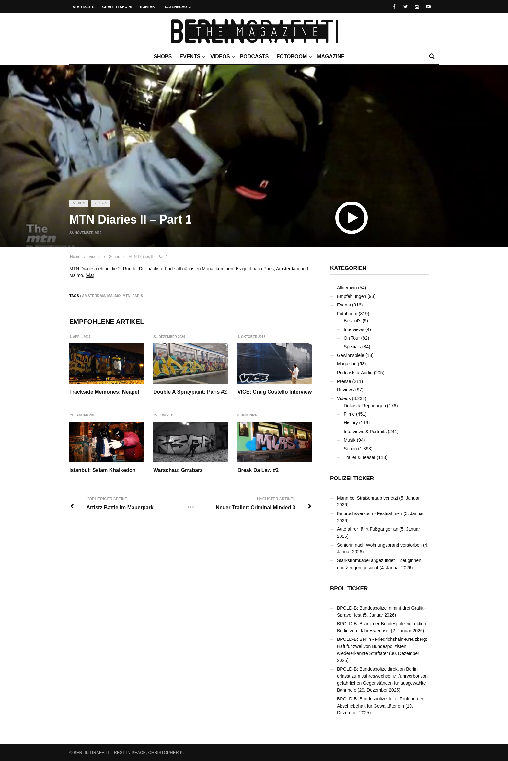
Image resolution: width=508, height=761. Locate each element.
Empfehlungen (351, 296)
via (90, 275)
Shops (163, 56)
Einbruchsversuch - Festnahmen (369, 513)
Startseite (84, 7)
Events (191, 57)
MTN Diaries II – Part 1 (148, 256)
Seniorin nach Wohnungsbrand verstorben (379, 545)
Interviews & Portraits (365, 431)
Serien (79, 203)
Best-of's (352, 320)
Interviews (354, 329)
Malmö (114, 296)
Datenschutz (178, 7)
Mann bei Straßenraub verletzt (367, 498)
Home (75, 256)
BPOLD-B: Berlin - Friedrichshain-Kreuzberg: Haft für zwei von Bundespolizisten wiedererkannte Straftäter (382, 646)
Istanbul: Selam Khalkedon (102, 470)
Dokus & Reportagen (365, 405)
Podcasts (254, 56)
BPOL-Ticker (349, 588)
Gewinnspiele (350, 355)
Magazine (330, 56)
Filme (349, 414)
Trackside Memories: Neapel (104, 392)
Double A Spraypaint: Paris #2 (190, 392)
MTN (126, 296)
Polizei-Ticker (352, 478)
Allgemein (347, 287)
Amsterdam (93, 296)
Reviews (345, 389)
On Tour (352, 337)
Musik (350, 440)
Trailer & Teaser (359, 457)
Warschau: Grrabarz (178, 470)
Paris (137, 296)
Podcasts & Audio (355, 372)
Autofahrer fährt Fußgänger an (367, 529)
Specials (352, 346)
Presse (344, 381)
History (351, 422)
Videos (221, 57)
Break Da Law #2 (258, 470)
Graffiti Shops (117, 7)
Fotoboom (293, 57)
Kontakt (148, 7)
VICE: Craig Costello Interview (275, 392)
